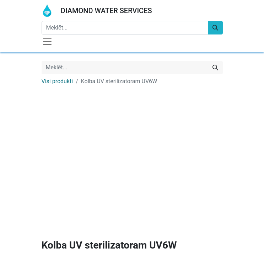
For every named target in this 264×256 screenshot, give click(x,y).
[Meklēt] (215, 27)
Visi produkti (57, 81)
